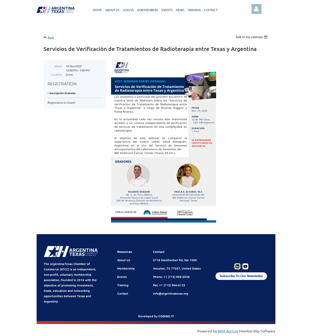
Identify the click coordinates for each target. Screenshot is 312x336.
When (58, 66)
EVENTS (167, 10)
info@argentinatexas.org (170, 293)
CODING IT (166, 316)
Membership (126, 268)
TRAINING (194, 10)
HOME (97, 10)
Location (56, 74)
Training (123, 285)
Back (51, 37)
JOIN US (128, 10)
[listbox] (252, 37)
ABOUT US (112, 10)
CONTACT (210, 10)
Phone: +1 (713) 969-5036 (171, 277)
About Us (123, 260)
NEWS (180, 10)
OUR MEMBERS (147, 10)
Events (122, 277)
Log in (256, 9)
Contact (122, 293)
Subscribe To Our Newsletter (241, 276)
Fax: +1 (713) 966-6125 (169, 285)
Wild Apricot (228, 331)
